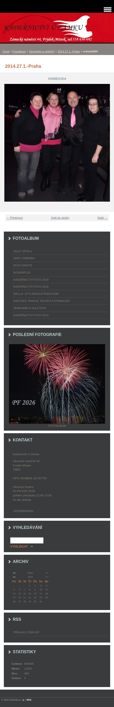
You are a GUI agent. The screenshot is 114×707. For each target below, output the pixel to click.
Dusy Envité (22, 265)
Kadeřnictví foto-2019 (31, 279)
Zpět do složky (60, 217)
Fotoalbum (19, 51)
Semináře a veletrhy (42, 51)
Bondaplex (22, 272)
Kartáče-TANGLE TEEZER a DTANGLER (41, 300)
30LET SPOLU (22, 251)
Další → (102, 217)
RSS (29, 700)
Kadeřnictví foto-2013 (31, 315)
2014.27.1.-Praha (69, 51)
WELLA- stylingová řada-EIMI (36, 293)
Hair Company (24, 258)
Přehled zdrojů (26, 632)
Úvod (6, 51)
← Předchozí (14, 217)
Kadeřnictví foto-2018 (31, 286)
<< (14, 573)
